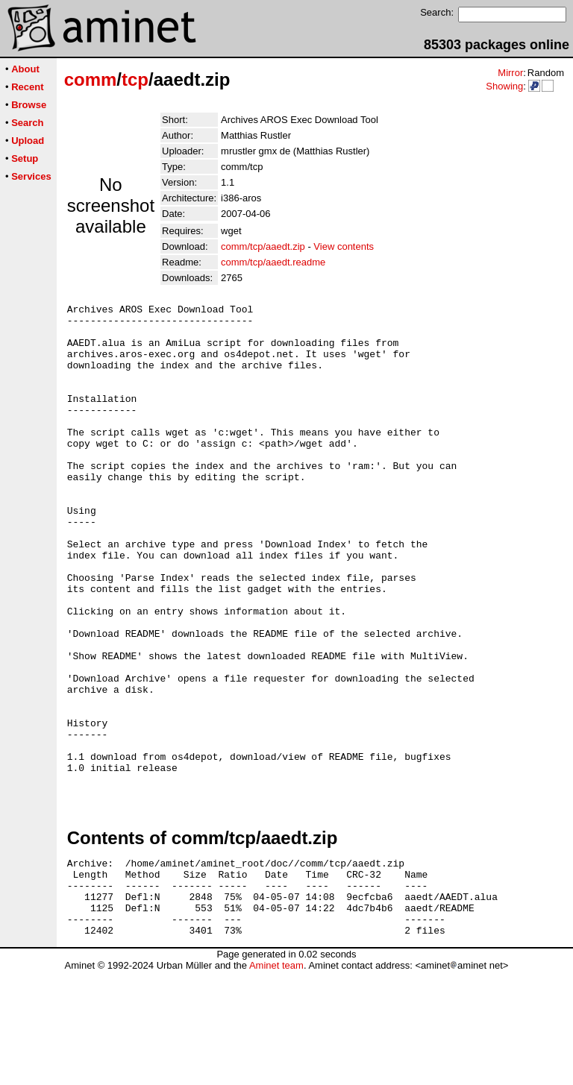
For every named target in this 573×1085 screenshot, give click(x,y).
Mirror (510, 72)
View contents (343, 246)
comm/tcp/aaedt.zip (263, 246)
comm (90, 79)
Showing (504, 86)
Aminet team (276, 1079)
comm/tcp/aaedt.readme (273, 262)
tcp (135, 79)
